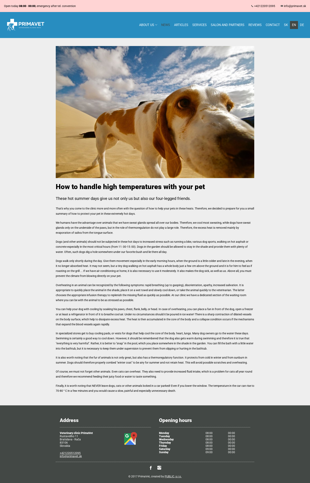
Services (199, 25)
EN (294, 25)
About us (148, 25)
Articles (181, 25)
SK (286, 25)
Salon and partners (227, 25)
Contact (273, 25)
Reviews (255, 25)
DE (302, 25)
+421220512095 (264, 6)
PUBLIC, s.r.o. (173, 476)
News (165, 25)
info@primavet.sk (295, 6)
